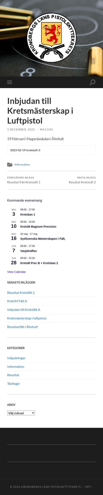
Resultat (13, 375)
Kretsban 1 (27, 214)
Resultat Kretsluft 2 (82, 180)
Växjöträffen (28, 251)
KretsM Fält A (17, 301)
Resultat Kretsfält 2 (21, 292)
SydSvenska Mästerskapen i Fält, (42, 238)
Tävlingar (13, 383)
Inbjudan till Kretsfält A (23, 309)
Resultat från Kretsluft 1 (23, 180)
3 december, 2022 (21, 129)
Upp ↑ (89, 486)
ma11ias (46, 129)
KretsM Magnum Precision (38, 226)
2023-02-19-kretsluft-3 (25, 150)
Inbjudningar (16, 358)
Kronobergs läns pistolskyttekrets (51, 486)
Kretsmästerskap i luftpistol (26, 318)
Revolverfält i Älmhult (22, 327)
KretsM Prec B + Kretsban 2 (39, 263)
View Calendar (16, 272)
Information (22, 164)
